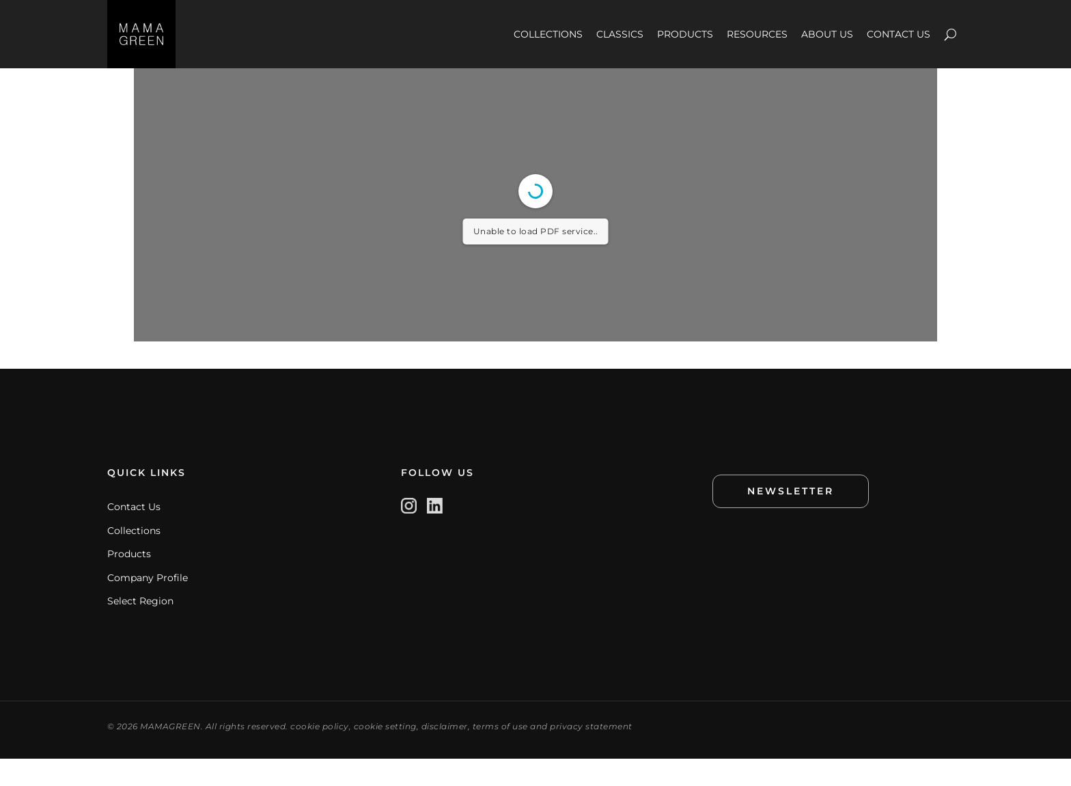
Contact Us (134, 534)
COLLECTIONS (548, 34)
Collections (134, 558)
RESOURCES (757, 34)
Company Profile (147, 605)
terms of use (500, 753)
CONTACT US (898, 34)
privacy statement (591, 753)
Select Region (140, 628)
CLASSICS (619, 34)
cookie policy (319, 753)
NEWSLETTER (790, 518)
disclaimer (444, 753)
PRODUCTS (685, 34)
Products (129, 581)
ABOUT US (827, 34)
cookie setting (385, 753)
